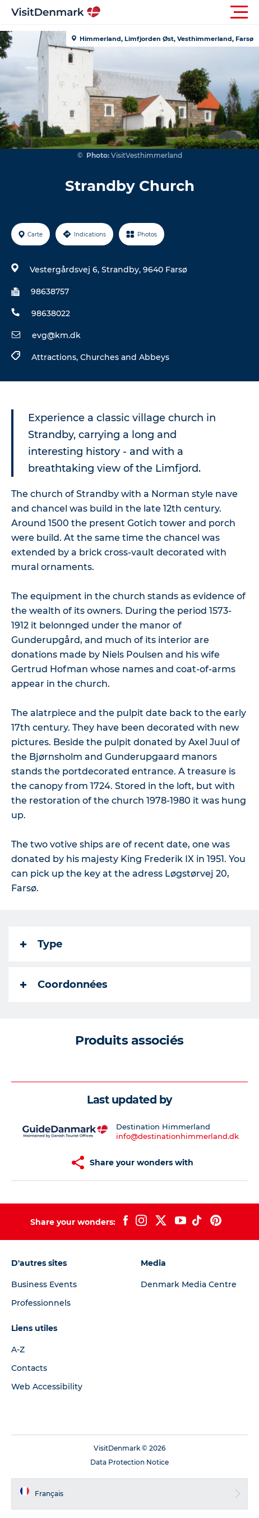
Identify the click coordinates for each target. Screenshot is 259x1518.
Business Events (44, 1284)
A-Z (18, 1349)
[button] (180, 12)
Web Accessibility (46, 1387)
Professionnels (41, 1303)
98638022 (50, 313)
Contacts (29, 1368)
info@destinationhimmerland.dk (177, 1136)
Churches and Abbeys (124, 357)
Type (41, 944)
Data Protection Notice (129, 1462)
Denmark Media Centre (189, 1284)
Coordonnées (64, 984)
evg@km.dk (56, 335)
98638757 (50, 291)
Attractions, (55, 357)
